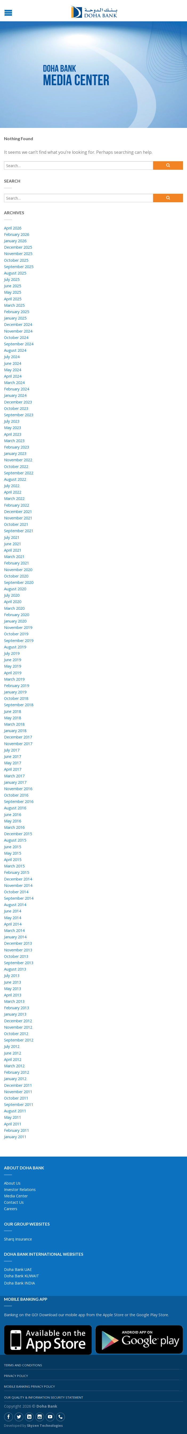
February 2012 (16, 1072)
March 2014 (14, 930)
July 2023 (11, 421)
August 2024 (15, 350)
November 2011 (18, 1091)
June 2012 (12, 1053)
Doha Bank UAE (18, 1269)
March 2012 (14, 1065)
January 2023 (15, 453)
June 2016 (12, 814)
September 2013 (18, 962)
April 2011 (12, 1123)
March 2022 (14, 498)
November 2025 (18, 253)
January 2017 (15, 782)
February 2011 (16, 1130)
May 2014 (12, 917)
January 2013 (15, 1014)
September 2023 (18, 414)
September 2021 (18, 530)
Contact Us (14, 1202)
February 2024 (16, 388)
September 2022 (18, 472)
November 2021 (18, 517)
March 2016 (14, 827)
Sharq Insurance (18, 1239)
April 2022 (12, 492)
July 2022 (11, 485)
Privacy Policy (16, 1376)
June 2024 (12, 363)
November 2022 (18, 459)
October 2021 (16, 524)
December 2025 (18, 247)
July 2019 (11, 653)
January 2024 (15, 395)
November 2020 (18, 569)
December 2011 (18, 1085)
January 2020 (15, 621)
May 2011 (12, 1117)
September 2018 (18, 704)
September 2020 (18, 582)
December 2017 (18, 737)
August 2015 (15, 840)
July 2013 (11, 975)
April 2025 (12, 298)
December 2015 (18, 833)
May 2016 (12, 820)
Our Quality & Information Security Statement (43, 1397)
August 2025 (15, 273)
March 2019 (14, 679)
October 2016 (16, 795)
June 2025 (12, 285)
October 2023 (16, 408)
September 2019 (18, 640)
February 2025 (16, 311)
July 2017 (11, 750)
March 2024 (14, 382)
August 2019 (15, 646)
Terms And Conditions (23, 1365)
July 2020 (11, 595)
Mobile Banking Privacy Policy (29, 1386)
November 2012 (18, 1027)
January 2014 (15, 936)
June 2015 (12, 846)
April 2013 (12, 994)
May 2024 (12, 369)
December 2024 (18, 324)
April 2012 (12, 1059)
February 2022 (16, 505)
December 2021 (18, 511)
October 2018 (16, 698)
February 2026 (16, 234)
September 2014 (18, 898)
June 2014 (12, 911)
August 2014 (15, 904)
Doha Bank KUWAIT (21, 1275)
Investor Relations (20, 1189)
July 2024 (11, 356)
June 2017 (12, 756)
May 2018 (12, 717)
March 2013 (14, 1001)
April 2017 (12, 769)
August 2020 (15, 588)
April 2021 (12, 550)
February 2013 (16, 1007)
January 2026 (15, 240)
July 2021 (11, 537)
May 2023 (12, 427)
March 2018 (14, 724)
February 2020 (16, 614)
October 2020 (16, 576)
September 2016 (18, 801)
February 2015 (16, 872)
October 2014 (16, 891)
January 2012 (15, 1078)
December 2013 (18, 943)
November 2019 (18, 627)
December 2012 (18, 1020)
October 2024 (16, 337)
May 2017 (12, 762)
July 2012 (11, 1046)
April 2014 (12, 924)
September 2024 (18, 343)
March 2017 (14, 775)
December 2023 (18, 402)
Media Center (16, 1195)
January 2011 (15, 1136)
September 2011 (18, 1104)
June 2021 (12, 543)
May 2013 (12, 988)
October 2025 (16, 260)
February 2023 (16, 447)
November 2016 (18, 788)
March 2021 (14, 556)
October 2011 (16, 1098)
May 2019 (12, 666)
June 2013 (12, 982)
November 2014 (18, 885)
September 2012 (18, 1040)
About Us (12, 1183)
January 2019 (15, 691)
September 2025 (18, 266)
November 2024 (18, 331)
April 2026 (12, 228)
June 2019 (12, 659)
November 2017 (18, 743)
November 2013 (18, 949)
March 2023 (14, 440)
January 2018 (15, 730)
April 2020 (12, 601)
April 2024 (12, 376)
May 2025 (12, 292)
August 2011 (15, 1110)
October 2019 (16, 633)
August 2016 (15, 807)
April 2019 (12, 672)
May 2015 (12, 853)
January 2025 (15, 318)
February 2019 (16, 685)
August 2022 (15, 479)
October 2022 (16, 466)
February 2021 (16, 562)
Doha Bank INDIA (19, 1283)
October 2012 (16, 1033)
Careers (10, 1208)
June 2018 (12, 711)
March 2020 (14, 608)
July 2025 (11, 279)
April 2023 (12, 434)
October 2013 (16, 956)
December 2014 (18, 879)
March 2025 (14, 305)
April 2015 (12, 859)
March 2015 (14, 866)
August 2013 (15, 969)
